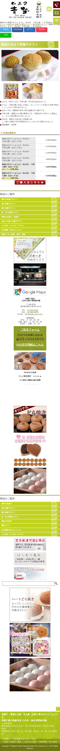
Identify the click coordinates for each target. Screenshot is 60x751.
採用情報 (43, 742)
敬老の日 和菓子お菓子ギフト (19, 24)
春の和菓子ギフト (8, 204)
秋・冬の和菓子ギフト (10, 212)
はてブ (30, 29)
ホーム (2, 24)
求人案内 (53, 742)
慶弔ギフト (5, 525)
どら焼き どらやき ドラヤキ (12, 226)
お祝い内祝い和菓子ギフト (12, 221)
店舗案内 (6, 739)
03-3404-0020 (32, 310)
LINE (6, 35)
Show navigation (56, 21)
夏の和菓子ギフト (40, 24)
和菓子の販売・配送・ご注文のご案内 (20, 742)
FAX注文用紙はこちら (30, 344)
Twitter (5, 29)
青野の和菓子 (6, 504)
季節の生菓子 (6, 521)
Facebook (18, 29)
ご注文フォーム (30, 329)
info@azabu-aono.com (33, 314)
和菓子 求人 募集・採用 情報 (13, 234)
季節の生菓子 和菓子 (10, 217)
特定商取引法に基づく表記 (24, 739)
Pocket (42, 29)
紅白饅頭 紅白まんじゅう (12, 230)
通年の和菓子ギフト (9, 199)
